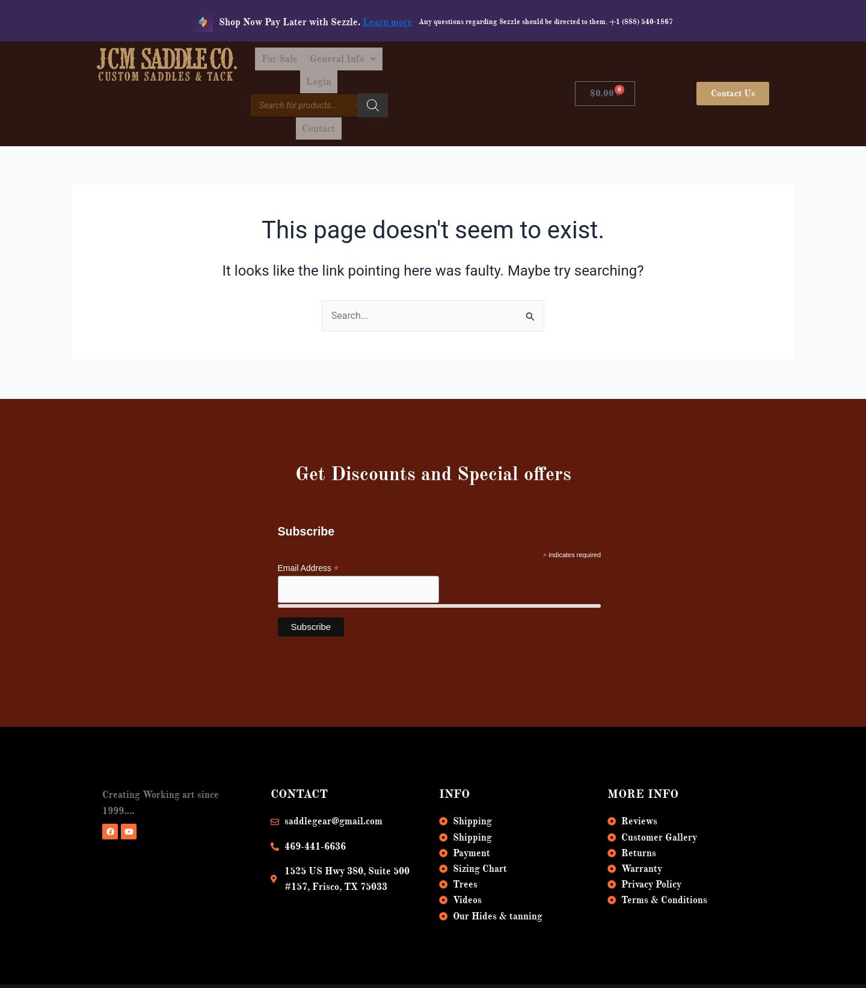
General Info (411, 61)
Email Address (308, 531)
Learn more (388, 22)
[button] (411, 61)
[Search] (435, 87)
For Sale (342, 61)
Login (475, 61)
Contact (475, 89)
